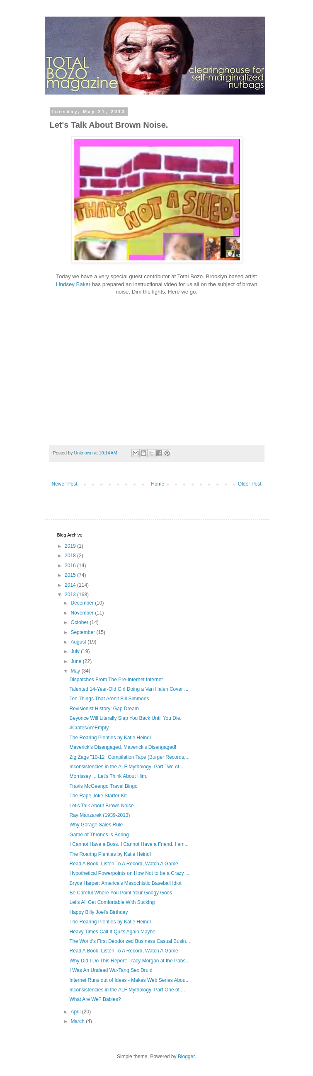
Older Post (250, 484)
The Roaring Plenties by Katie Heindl (109, 738)
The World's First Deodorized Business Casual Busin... (129, 941)
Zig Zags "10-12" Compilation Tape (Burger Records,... (129, 757)
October (80, 622)
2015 (71, 575)
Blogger (186, 1056)
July (75, 651)
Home (157, 484)
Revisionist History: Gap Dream (103, 709)
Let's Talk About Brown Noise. (102, 806)
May (75, 671)
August (78, 642)
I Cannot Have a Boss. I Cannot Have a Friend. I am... (128, 844)
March (78, 1021)
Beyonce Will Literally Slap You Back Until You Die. (125, 718)
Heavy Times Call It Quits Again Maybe (112, 932)
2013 (71, 595)
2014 (71, 585)
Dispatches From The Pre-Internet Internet (116, 680)
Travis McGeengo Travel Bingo (103, 786)
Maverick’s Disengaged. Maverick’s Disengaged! (122, 747)
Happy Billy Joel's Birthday (98, 912)
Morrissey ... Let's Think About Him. (108, 776)
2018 (71, 556)
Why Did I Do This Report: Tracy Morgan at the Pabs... (129, 961)
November (82, 613)
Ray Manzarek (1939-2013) (99, 815)
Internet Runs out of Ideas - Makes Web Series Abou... (129, 980)
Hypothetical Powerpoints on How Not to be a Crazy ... (129, 873)
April (76, 1012)
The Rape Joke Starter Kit (97, 796)
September (83, 632)
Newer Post (65, 484)
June (76, 661)
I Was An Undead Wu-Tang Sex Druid (110, 970)
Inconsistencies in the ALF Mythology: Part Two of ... (126, 767)
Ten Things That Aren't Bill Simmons (109, 699)
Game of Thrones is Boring (99, 835)
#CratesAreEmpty (89, 728)
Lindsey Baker (73, 284)
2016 (71, 565)
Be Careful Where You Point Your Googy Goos (120, 893)
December (82, 603)
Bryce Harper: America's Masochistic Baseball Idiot (125, 883)
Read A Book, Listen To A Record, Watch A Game (123, 864)
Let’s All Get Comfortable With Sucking (112, 902)
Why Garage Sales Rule (96, 825)
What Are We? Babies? (95, 999)
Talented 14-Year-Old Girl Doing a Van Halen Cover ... (128, 689)
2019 (71, 546)
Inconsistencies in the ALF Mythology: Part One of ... (127, 990)
